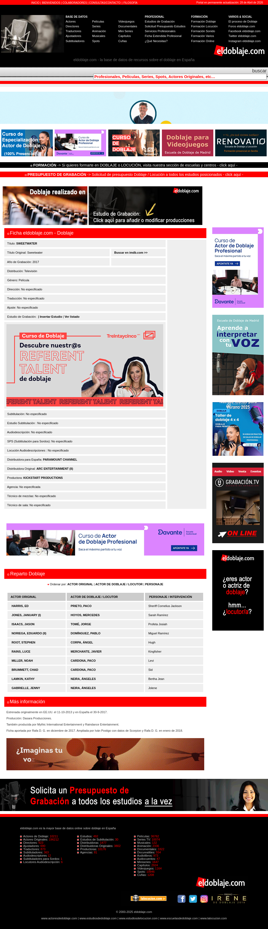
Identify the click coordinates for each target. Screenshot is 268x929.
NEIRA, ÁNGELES (83, 678)
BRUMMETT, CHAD (25, 669)
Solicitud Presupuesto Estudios (165, 26)
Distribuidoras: (88, 842)
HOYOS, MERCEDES (85, 615)
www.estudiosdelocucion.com (138, 918)
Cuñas (122, 41)
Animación (99, 31)
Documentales (127, 26)
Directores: (29, 842)
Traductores (73, 31)
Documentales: (146, 849)
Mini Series (125, 31)
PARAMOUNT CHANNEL (60, 459)
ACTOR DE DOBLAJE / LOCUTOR (119, 584)
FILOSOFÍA (130, 2)
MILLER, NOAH (22, 660)
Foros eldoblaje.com (242, 26)
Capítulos (124, 36)
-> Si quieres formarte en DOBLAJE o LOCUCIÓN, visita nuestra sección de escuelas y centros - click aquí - (134, 165)
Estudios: (85, 836)
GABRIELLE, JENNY (26, 688)
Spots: (140, 871)
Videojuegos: (144, 868)
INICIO (35, 2)
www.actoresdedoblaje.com (59, 918)
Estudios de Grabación (159, 21)
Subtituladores (75, 41)
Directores (72, 26)
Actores (71, 21)
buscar (259, 70)
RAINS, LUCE (21, 651)
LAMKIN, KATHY (23, 678)
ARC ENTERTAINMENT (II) (54, 468)
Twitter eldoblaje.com (242, 36)
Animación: (143, 845)
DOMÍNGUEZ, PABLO (85, 633)
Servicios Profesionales (160, 31)
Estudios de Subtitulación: (96, 839)
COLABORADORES (75, 2)
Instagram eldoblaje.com (245, 41)
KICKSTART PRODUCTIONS (43, 477)
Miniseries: (143, 862)
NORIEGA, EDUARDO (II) (29, 633)
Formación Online (202, 41)
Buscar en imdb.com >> (130, 252)
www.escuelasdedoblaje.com (179, 918)
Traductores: (30, 849)
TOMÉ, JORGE (81, 624)
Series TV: (143, 839)
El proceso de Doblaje (243, 21)
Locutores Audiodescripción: (40, 862)
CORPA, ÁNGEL (82, 642)
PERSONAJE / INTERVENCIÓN (170, 596)
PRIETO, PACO (81, 606)
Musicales (98, 36)
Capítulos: (142, 865)
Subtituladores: (32, 852)
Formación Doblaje (203, 21)
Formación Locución (204, 26)
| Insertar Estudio (50, 316)
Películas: (142, 836)
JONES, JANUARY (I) (26, 615)
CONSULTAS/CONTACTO (105, 2)
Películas (98, 21)
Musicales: (143, 842)
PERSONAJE (154, 584)
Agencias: (85, 852)
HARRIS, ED (20, 606)
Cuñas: (140, 874)
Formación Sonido (203, 31)
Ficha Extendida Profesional (163, 36)
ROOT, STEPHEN (23, 642)
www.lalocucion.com (213, 918)
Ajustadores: (30, 845)
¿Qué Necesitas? (156, 41)
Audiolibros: (143, 855)
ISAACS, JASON (23, 624)
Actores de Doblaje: (35, 836)
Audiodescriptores (34, 855)
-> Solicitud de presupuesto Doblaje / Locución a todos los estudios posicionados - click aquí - (134, 174)
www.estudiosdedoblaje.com (98, 918)
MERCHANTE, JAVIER (86, 651)
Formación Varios (202, 36)
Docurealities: (145, 852)
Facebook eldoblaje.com (244, 31)
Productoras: (87, 849)
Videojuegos (126, 21)
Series (96, 26)
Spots (96, 41)
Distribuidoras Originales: (95, 845)
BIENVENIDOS (51, 2)
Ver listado (72, 316)
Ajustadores (73, 36)
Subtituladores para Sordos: (40, 858)
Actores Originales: (34, 839)
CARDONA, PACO (83, 660)
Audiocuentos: (145, 858)
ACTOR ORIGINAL (80, 584)
